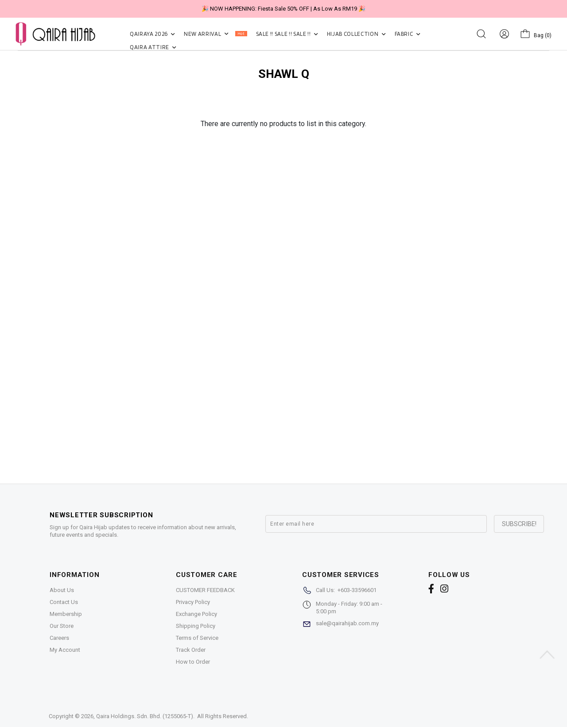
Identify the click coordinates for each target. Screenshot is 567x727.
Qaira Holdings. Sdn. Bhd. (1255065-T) (144, 716)
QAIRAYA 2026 (152, 34)
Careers (59, 638)
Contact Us (64, 602)
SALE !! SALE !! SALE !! (287, 34)
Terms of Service (197, 638)
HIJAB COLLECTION (356, 34)
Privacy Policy (193, 602)
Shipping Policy (195, 626)
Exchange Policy (196, 614)
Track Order (191, 649)
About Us (62, 590)
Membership (66, 614)
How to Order (193, 661)
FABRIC (407, 34)
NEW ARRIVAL (215, 34)
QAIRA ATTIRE (153, 47)
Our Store (62, 626)
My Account (65, 649)
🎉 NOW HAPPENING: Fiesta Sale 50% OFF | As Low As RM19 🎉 (283, 8)
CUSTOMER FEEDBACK (205, 590)
